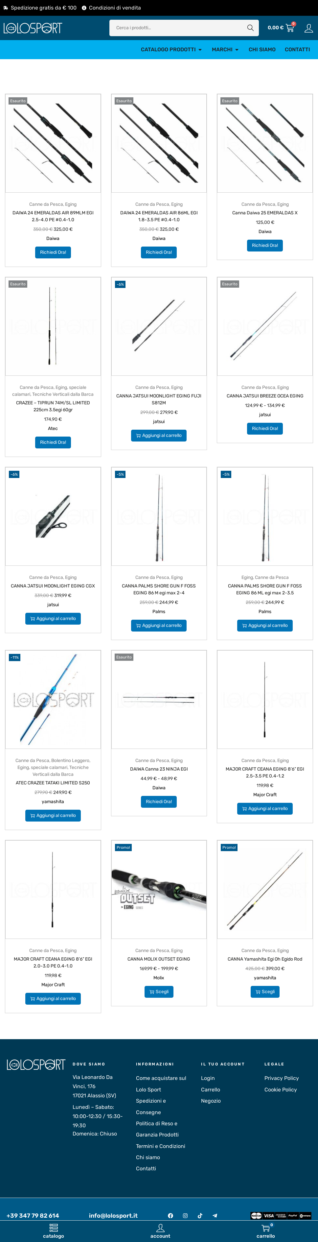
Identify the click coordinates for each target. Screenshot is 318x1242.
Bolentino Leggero (70, 760)
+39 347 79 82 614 (33, 1215)
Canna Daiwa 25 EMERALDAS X (265, 213)
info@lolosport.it (113, 1215)
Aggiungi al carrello (159, 435)
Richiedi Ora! (53, 252)
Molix (158, 978)
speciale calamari (49, 767)
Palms (158, 611)
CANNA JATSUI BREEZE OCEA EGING (265, 396)
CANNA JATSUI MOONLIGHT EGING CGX (53, 586)
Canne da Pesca (46, 204)
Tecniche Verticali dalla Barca (63, 394)
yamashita (53, 801)
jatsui (159, 421)
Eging (71, 204)
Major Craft (265, 795)
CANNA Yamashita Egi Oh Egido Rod (265, 959)
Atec (53, 428)
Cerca (250, 28)
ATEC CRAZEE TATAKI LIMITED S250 (53, 783)
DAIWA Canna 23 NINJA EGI (159, 769)
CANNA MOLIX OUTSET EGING (158, 959)
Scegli (159, 991)
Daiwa (52, 238)
